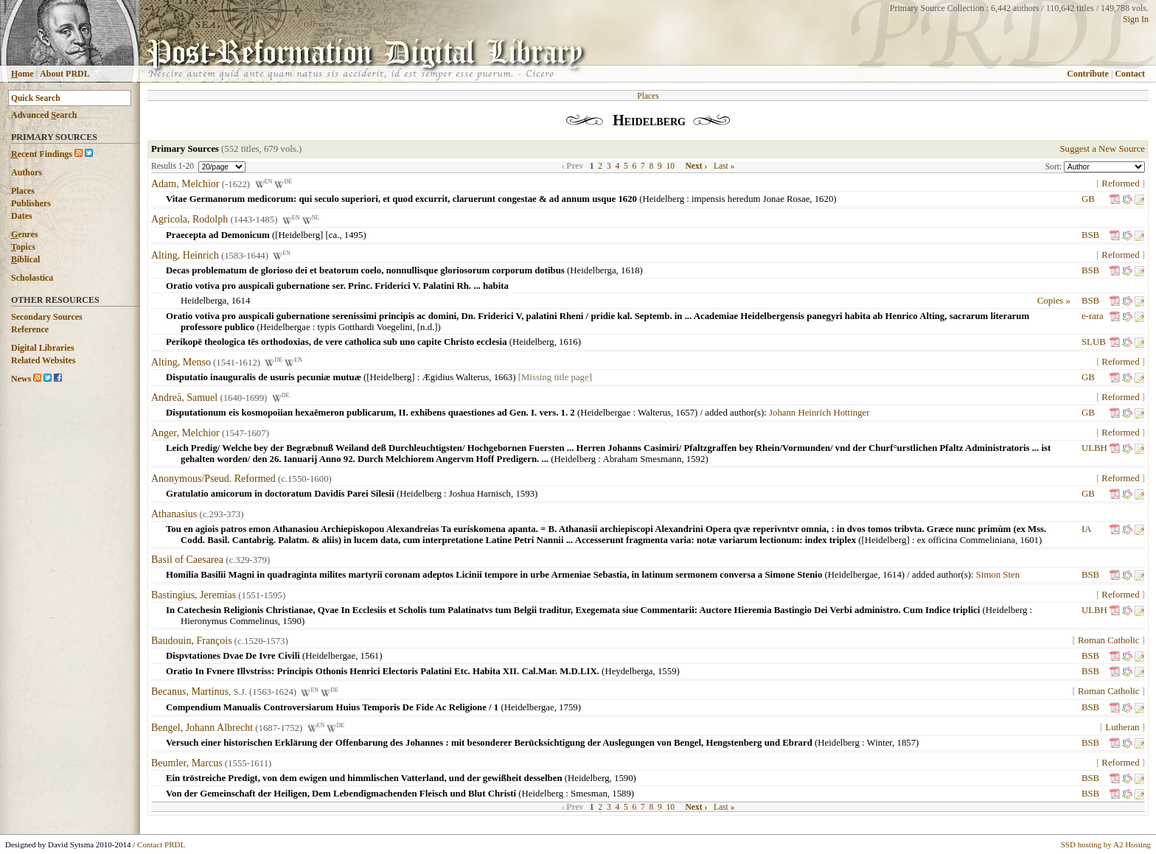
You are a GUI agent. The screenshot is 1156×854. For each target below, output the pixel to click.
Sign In (1136, 19)
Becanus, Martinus (190, 692)
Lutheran (1122, 727)
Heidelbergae (285, 327)
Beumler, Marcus (187, 763)
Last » (724, 165)
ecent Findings (41, 154)
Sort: (1054, 166)
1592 (696, 459)
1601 (1029, 540)
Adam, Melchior (185, 183)
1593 (525, 494)
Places (23, 191)
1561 (370, 656)
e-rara (1093, 316)
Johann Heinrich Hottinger (819, 412)
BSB (1090, 235)
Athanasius (174, 513)
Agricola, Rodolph (189, 219)
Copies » (1053, 300)
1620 (824, 199)
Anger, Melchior (185, 432)
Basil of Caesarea (187, 559)
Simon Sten (998, 575)
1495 (353, 235)
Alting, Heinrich (185, 255)
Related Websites (43, 360)
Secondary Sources (47, 317)
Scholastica (32, 278)
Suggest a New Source (1102, 149)
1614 (241, 300)
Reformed (1120, 183)
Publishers (31, 203)
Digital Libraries (42, 348)
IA (1086, 529)
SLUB (1094, 342)
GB (1088, 199)
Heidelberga (593, 270)
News (21, 379)
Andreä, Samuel (184, 397)
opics (23, 247)
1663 (503, 377)
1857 (906, 743)
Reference (30, 329)
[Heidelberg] (390, 377)
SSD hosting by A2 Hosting (1106, 844)
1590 (292, 621)
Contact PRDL (161, 844)
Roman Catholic (1109, 640)
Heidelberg (663, 199)
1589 (621, 793)
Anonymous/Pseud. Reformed (213, 478)
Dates (21, 216)
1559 (667, 671)
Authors (26, 172)
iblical (25, 259)
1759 (568, 707)
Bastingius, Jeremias (193, 595)
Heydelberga (628, 671)
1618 (630, 270)
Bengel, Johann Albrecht (202, 727)
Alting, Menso (181, 362)
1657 (684, 412)
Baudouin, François (191, 640)
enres (24, 234)
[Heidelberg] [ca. (307, 235)
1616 (568, 342)
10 (670, 165)
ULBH (1094, 448)
